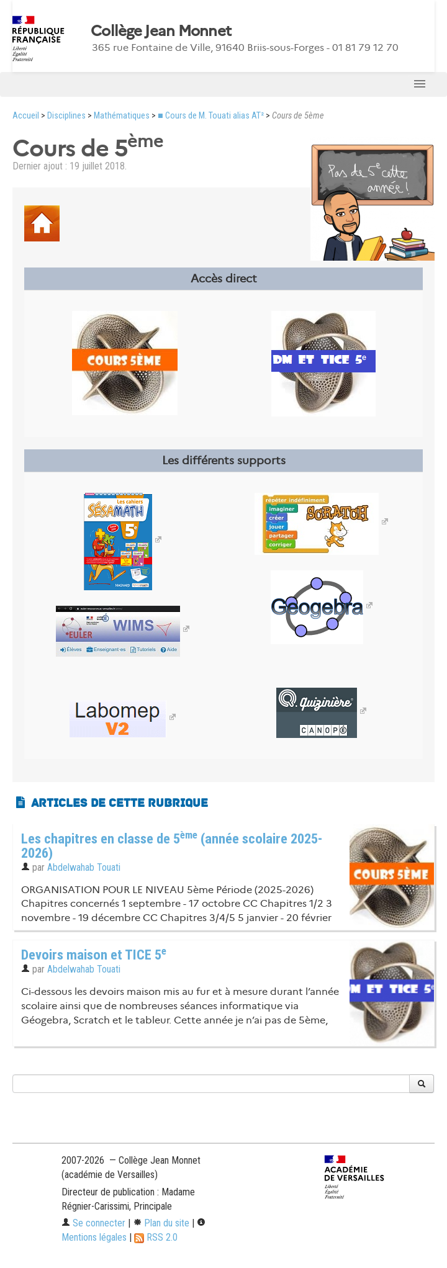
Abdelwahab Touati (83, 867)
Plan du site (161, 1223)
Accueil (25, 115)
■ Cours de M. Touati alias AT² (211, 115)
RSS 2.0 (156, 1237)
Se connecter (93, 1223)
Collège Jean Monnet (161, 31)
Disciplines (66, 115)
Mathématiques (122, 115)
